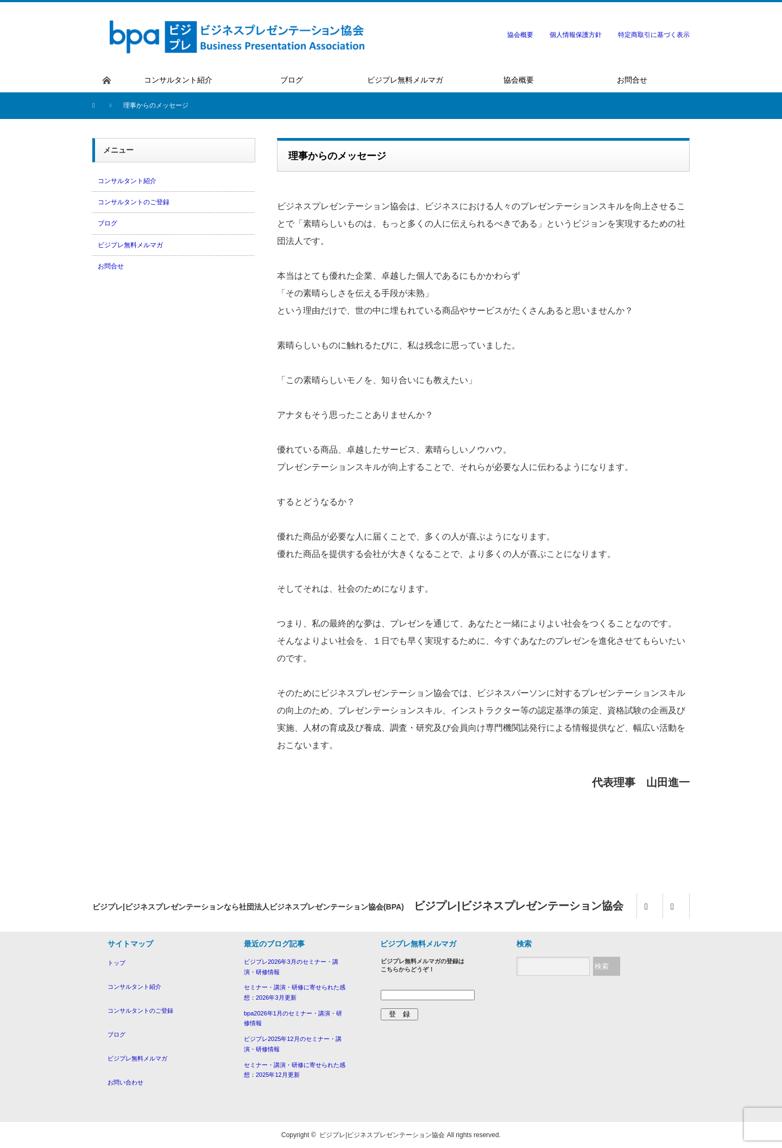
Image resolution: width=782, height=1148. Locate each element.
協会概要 (520, 35)
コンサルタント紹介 (127, 181)
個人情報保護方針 (576, 35)
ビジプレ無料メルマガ (130, 245)
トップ (116, 962)
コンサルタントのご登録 (133, 202)
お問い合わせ (125, 1082)
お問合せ (111, 266)
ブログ (107, 223)
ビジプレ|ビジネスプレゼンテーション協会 (382, 1135)
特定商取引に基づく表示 (654, 35)
